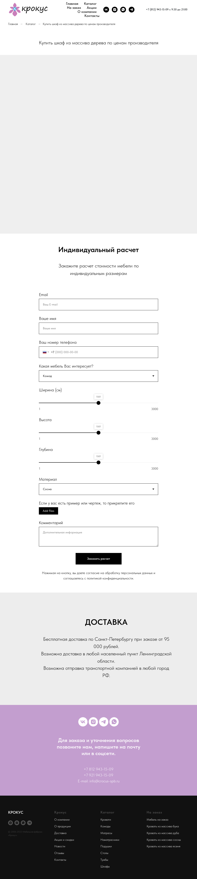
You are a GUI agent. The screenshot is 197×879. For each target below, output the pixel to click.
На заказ (74, 8)
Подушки (106, 846)
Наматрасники (109, 840)
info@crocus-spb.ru (104, 781)
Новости (59, 846)
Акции (92, 8)
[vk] (106, 9)
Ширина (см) (50, 389)
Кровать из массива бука (163, 826)
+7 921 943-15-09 (98, 775)
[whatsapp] (123, 9)
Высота (45, 419)
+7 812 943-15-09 (99, 769)
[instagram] (115, 9)
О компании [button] (87, 12)
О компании (62, 819)
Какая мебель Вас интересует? (66, 366)
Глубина (46, 449)
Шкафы (105, 866)
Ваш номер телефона (58, 342)
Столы (104, 853)
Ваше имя (47, 318)
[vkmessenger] (10, 822)
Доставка (60, 833)
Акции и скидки (64, 840)
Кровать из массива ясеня (163, 846)
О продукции (62, 826)
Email (43, 294)
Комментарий (51, 522)
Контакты (91, 16)
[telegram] (131, 9)
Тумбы (104, 860)
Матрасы (106, 833)
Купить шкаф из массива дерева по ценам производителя (79, 24)
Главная (72, 4)
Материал (48, 479)
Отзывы (59, 853)
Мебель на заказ (157, 819)
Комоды (105, 826)
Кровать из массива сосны (164, 840)
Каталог (31, 24)
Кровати (105, 819)
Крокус (60, 812)
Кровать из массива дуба (163, 833)
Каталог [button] (90, 4)
